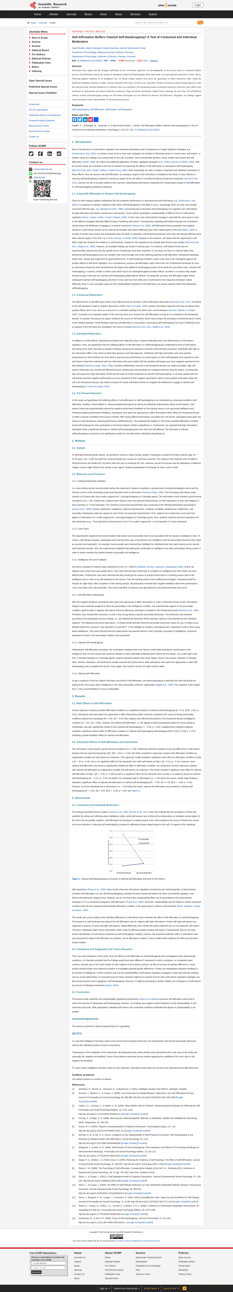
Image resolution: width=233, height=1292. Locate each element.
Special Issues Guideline (43, 93)
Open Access (184, 1257)
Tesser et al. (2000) (148, 999)
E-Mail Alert (34, 104)
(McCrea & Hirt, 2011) (180, 302)
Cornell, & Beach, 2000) (116, 217)
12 (74, 1197)
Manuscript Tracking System (149, 1257)
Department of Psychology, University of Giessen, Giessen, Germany (103, 56)
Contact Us (79, 1274)
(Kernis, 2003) (111, 985)
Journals (71, 14)
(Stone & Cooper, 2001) (96, 365)
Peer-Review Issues (114, 1270)
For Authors (37, 54)
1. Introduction (82, 141)
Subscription (141, 1261)
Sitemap (78, 1270)
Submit (153, 14)
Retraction (183, 1270)
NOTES (77, 1033)
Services (135, 14)
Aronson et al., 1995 (81, 509)
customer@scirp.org (42, 169)
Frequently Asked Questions (42, 120)
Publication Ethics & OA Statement (45, 115)
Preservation (184, 1266)
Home (37, 14)
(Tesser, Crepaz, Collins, (93, 217)
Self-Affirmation (97, 109)
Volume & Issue (143, 1274)
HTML (113, 60)
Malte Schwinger (93, 48)
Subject (77, 1261)
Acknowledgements (85, 1018)
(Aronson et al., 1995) (188, 610)
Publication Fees (40, 63)
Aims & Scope (39, 37)
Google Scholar (129, 1114)
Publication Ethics (186, 1261)
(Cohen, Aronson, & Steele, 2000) (121, 238)
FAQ (138, 1270)
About (118, 14)
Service (140, 1252)
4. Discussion (81, 797)
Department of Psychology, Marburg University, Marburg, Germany (102, 52)
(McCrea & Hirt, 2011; (82, 170)
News (103, 14)
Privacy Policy (184, 1274)
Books (88, 14)
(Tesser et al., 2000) (141, 225)
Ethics (34, 67)
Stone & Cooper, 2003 (136, 306)
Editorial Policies (40, 58)
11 (74, 1185)
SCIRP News (150, 1288)
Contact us (34, 136)
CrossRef (91, 1101)
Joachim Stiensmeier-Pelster (132, 48)
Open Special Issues (40, 80)
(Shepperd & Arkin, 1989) (111, 209)
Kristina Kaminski (110, 48)
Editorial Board (39, 50)
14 (74, 1218)
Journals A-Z (80, 1257)
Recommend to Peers (39, 126)
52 (173, 782)
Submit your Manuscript (125, 1288)
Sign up (103, 1288)
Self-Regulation (125, 109)
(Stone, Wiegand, (185, 906)
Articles (53, 14)
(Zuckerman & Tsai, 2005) (84, 153)
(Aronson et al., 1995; (118, 812)
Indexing (36, 71)
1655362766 (39, 177)
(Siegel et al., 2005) (164, 685)
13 (74, 1206)
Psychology (77, 31)
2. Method (78, 440)
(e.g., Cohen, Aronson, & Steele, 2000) (176, 162)
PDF (106, 60)
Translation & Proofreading (148, 1266)
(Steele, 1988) (88, 162)
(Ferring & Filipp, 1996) (152, 492)
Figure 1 (135, 790)
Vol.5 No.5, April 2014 (95, 31)
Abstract (77, 66)
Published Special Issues (43, 86)
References (78, 1084)
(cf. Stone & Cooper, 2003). (97, 386)
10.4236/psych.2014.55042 (89, 60)
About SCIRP (113, 1252)
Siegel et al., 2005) (86, 246)
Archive (35, 46)
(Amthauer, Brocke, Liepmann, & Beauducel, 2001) (159, 567)
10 (74, 1176)
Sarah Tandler (78, 48)
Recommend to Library (39, 131)
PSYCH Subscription (38, 110)
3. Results (78, 696)
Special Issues (111, 1278)
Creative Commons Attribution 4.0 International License (138, 1241)
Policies (183, 1252)
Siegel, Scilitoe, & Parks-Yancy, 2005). (110, 170)
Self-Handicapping (80, 109)
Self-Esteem (111, 109)
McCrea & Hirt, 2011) (138, 812)
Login (198, 5)
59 (187, 710)
